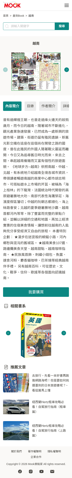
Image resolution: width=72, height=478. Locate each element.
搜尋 (62, 26)
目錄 (30, 106)
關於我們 (16, 451)
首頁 (5, 15)
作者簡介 (48, 106)
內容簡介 (12, 106)
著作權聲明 (34, 451)
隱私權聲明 (54, 451)
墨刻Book (18, 15)
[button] (66, 5)
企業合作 (36, 456)
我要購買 (36, 292)
